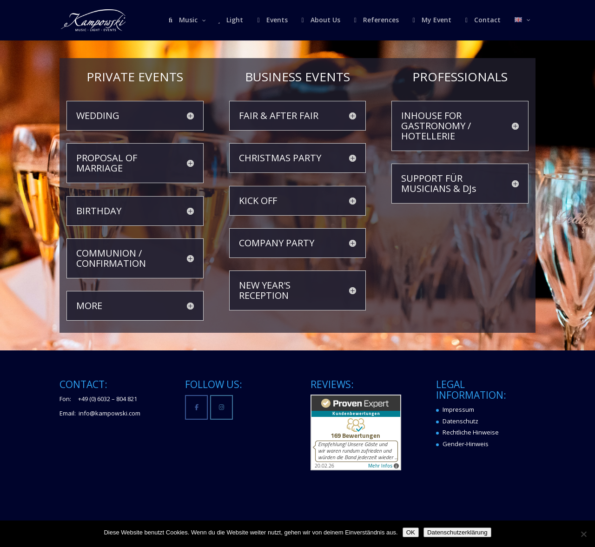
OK (410, 532)
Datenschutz (460, 421)
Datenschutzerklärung (457, 532)
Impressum (458, 409)
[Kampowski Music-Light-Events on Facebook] (196, 407)
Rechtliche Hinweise (471, 432)
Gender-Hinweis (466, 444)
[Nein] (583, 534)
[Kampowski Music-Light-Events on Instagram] (221, 407)
